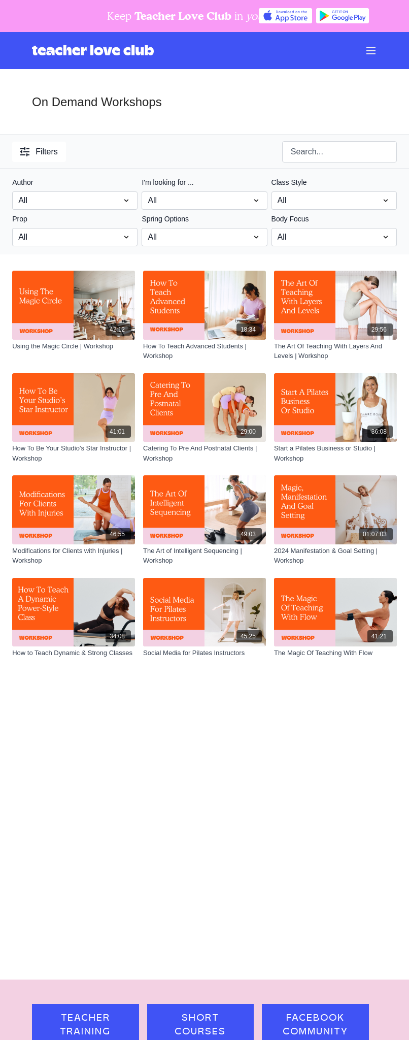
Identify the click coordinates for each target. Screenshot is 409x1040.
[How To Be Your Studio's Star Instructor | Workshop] (73, 453)
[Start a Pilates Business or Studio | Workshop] (335, 453)
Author (22, 182)
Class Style (289, 182)
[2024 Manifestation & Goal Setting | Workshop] (335, 556)
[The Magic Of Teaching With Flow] (335, 653)
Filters (39, 151)
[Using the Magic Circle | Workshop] (73, 346)
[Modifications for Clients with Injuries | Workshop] (73, 556)
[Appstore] (285, 15)
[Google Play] (342, 15)
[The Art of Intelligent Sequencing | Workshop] (204, 556)
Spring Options (165, 219)
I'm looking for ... (167, 182)
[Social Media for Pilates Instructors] (204, 653)
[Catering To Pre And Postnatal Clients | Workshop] (204, 453)
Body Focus (290, 219)
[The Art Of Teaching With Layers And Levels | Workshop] (335, 351)
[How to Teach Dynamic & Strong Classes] (73, 653)
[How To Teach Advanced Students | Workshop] (204, 351)
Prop (19, 219)
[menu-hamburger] (371, 50)
